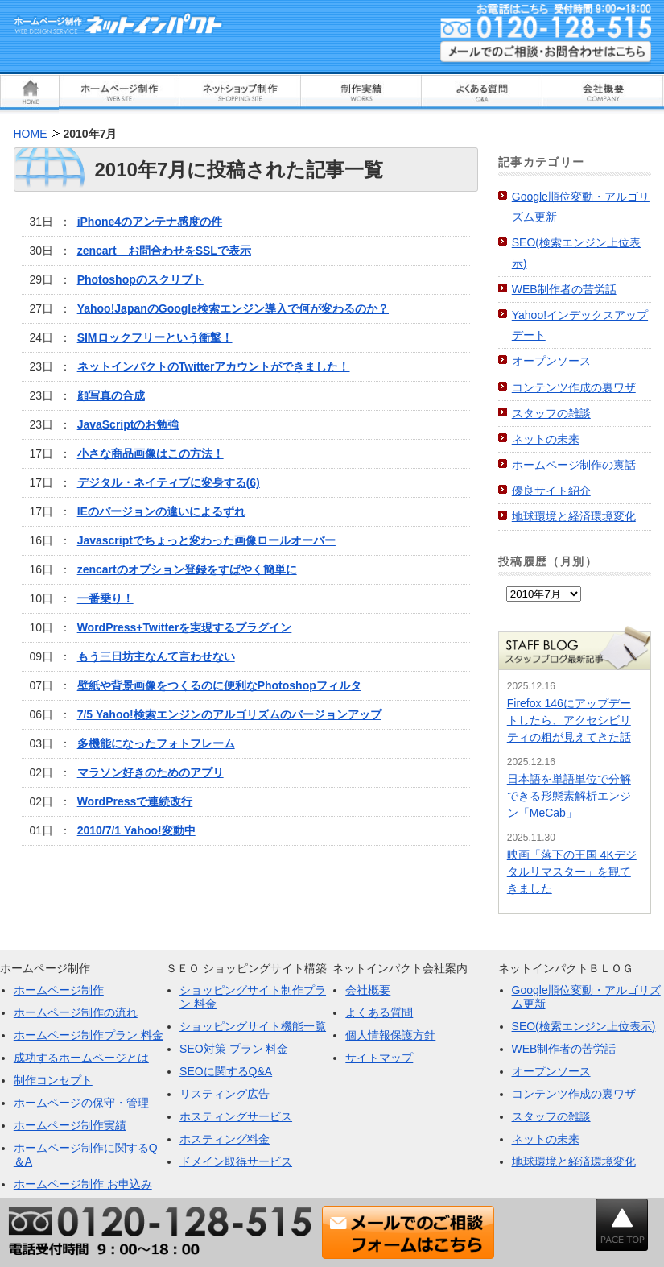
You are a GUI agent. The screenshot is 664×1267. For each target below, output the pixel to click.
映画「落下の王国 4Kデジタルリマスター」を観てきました (572, 871)
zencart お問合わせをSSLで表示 (164, 250)
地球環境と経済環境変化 (574, 516)
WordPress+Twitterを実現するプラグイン (184, 627)
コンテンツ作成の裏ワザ (574, 387)
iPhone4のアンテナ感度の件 (149, 221)
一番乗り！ (105, 598)
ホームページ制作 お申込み (83, 1184)
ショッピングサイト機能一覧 (252, 1026)
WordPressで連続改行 (135, 801)
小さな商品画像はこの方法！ (150, 453)
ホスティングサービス (235, 1116)
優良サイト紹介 (551, 490)
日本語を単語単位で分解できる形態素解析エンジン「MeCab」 (569, 795)
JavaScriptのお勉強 (128, 424)
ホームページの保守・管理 (81, 1102)
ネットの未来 (545, 439)
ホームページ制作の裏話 (574, 464)
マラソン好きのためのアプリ (150, 772)
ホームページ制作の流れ (76, 1012)
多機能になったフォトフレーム (156, 743)
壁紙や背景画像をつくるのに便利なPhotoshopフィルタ (219, 685)
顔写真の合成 (111, 395)
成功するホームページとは (81, 1057)
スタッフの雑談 (551, 413)
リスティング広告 (224, 1093)
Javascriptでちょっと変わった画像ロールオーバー (206, 540)
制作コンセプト (53, 1080)
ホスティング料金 (224, 1138)
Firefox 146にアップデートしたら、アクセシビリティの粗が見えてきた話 (569, 720)
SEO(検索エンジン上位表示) (584, 1026)
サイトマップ (379, 1057)
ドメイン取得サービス (235, 1161)
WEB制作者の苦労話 (564, 289)
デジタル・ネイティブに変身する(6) (168, 482)
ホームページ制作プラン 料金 (88, 1035)
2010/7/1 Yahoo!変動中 (136, 830)
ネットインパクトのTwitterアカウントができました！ (213, 366)
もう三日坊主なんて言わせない (156, 656)
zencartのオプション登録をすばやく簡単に (187, 569)
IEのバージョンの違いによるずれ (161, 511)
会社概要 (367, 989)
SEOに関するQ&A (225, 1071)
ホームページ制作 (59, 989)
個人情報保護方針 (390, 1035)
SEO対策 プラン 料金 (233, 1048)
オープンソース (551, 360)
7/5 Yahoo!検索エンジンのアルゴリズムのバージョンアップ (229, 714)
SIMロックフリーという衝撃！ (155, 337)
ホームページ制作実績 (70, 1125)
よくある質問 (379, 1012)
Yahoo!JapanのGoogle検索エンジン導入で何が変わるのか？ (233, 308)
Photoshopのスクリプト (140, 279)
